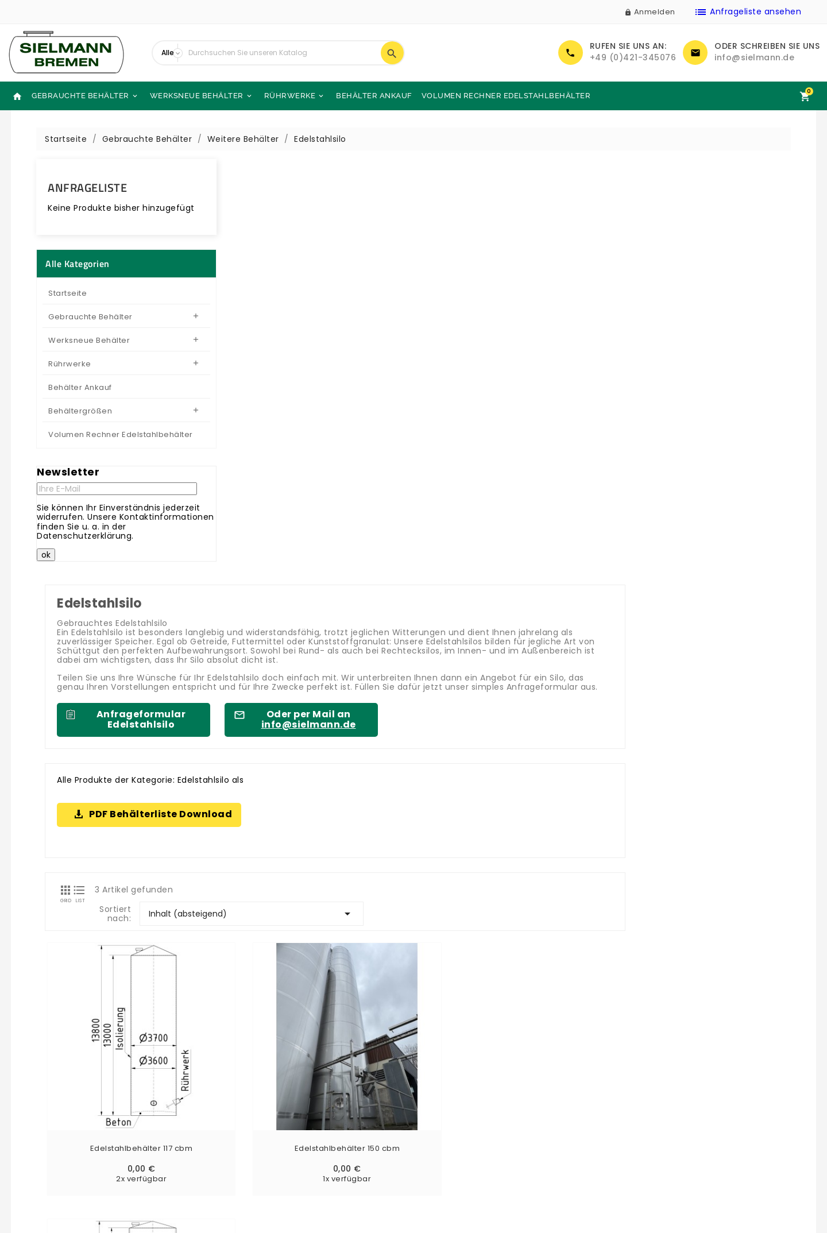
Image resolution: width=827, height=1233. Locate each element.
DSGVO (437, 1152)
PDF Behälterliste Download (349, 397)
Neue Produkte (47, 1092)
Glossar (438, 1167)
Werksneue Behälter (201, 96)
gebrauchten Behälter (711, 912)
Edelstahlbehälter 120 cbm (584, 648)
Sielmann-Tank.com (263, 1152)
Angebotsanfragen (56, 1152)
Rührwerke (295, 96)
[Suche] (282, 52)
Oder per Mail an (497, 303)
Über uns (238, 1092)
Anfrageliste (87, 187)
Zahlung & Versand (462, 1092)
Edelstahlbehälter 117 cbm (296, 648)
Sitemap (237, 1122)
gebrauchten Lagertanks (367, 987)
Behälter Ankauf (374, 95)
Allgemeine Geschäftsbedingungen (498, 1122)
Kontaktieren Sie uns (263, 1107)
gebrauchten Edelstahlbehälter (485, 876)
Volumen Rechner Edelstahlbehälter (506, 95)
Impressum (446, 1137)
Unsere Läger (247, 1137)
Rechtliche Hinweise (464, 1107)
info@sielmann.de (754, 57)
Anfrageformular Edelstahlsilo (329, 303)
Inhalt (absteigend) (684, 475)
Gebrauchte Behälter (85, 96)
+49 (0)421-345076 (633, 57)
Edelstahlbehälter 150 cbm (440, 648)
